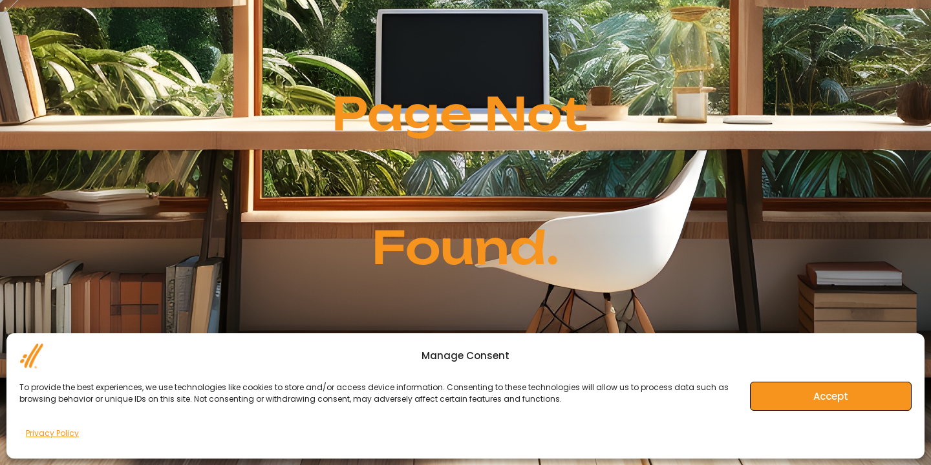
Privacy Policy (52, 433)
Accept (830, 396)
